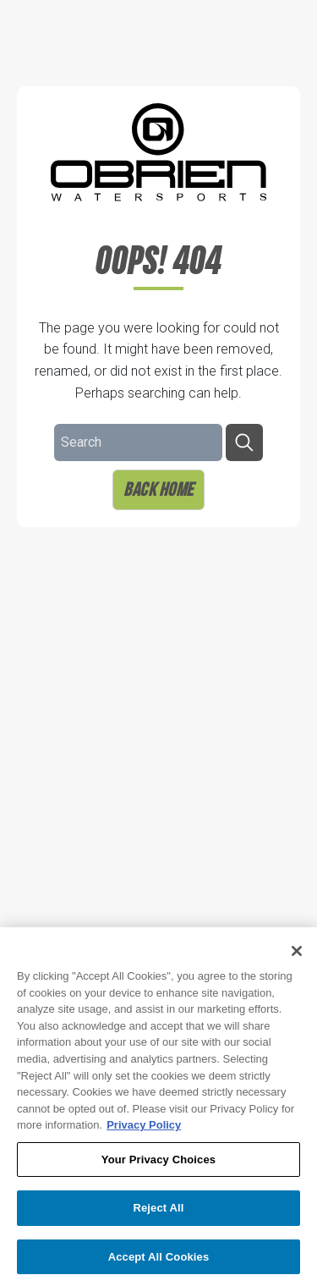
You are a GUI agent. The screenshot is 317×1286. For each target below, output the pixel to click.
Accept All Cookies (159, 1263)
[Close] (296, 957)
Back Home (158, 489)
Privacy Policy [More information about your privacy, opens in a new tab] (144, 1131)
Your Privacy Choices (158, 1166)
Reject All (158, 1214)
